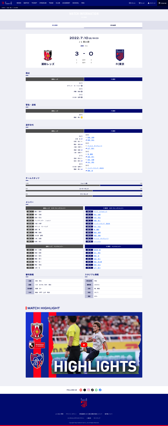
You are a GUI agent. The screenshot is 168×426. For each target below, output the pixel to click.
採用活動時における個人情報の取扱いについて (90, 414)
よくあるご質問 (59, 414)
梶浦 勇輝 (91, 137)
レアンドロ (97, 241)
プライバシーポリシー (71, 414)
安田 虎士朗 (98, 262)
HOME (3, 7)
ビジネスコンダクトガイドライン (76, 418)
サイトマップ (97, 418)
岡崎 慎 (90, 170)
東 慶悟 (90, 154)
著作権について (108, 414)
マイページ (151, 3)
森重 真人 (97, 220)
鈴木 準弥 (91, 162)
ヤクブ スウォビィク (100, 211)
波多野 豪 (97, 250)
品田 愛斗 (91, 157)
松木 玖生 (97, 226)
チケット (132, 3)
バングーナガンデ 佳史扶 (96, 168)
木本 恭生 (97, 217)
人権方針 (89, 418)
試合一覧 (9, 7)
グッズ (141, 3)
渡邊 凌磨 (97, 235)
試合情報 (55, 25)
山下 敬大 (91, 148)
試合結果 (113, 25)
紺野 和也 (91, 140)
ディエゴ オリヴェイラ (95, 146)
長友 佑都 (91, 160)
